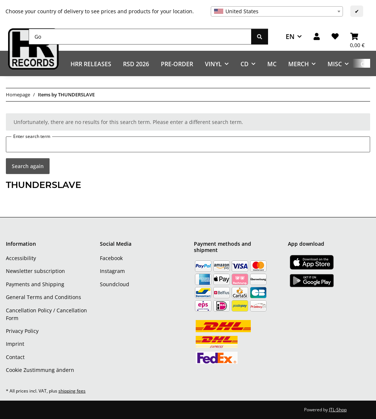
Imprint (15, 343)
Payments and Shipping (35, 284)
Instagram (112, 270)
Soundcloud (114, 284)
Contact (15, 357)
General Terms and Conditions (43, 297)
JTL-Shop (338, 409)
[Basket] (357, 36)
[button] (317, 36)
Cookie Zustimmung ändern (40, 369)
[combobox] (277, 11)
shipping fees (72, 391)
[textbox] (277, 11)
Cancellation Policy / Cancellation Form (46, 314)
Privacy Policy (22, 330)
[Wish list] (335, 36)
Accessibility (21, 258)
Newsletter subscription (35, 270)
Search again (28, 166)
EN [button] (290, 36)
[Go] (140, 37)
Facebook (111, 258)
